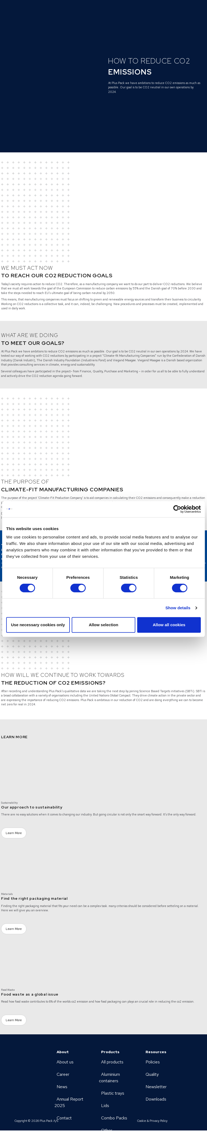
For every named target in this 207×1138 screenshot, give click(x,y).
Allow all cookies (169, 624)
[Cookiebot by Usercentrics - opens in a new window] (177, 509)
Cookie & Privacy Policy (152, 1121)
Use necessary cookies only (38, 624)
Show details (178, 607)
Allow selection (103, 624)
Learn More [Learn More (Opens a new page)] (14, 833)
